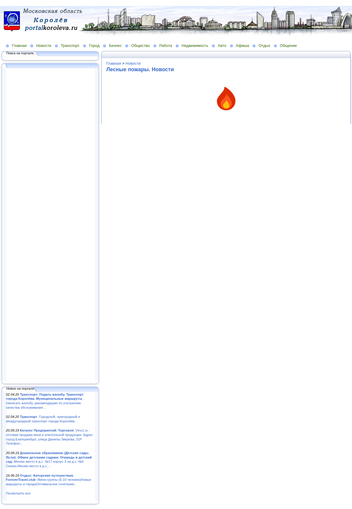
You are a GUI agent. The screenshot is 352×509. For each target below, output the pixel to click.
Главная (19, 45)
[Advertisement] (50, 224)
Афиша (242, 45)
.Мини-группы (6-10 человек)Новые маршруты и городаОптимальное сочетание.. (48, 480)
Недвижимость (195, 45)
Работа (165, 45)
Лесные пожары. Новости (140, 69)
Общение (288, 45)
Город (94, 45)
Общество (140, 45)
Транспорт (70, 45)
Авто (222, 45)
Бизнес (115, 45)
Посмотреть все (18, 493)
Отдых (264, 45)
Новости (43, 45)
